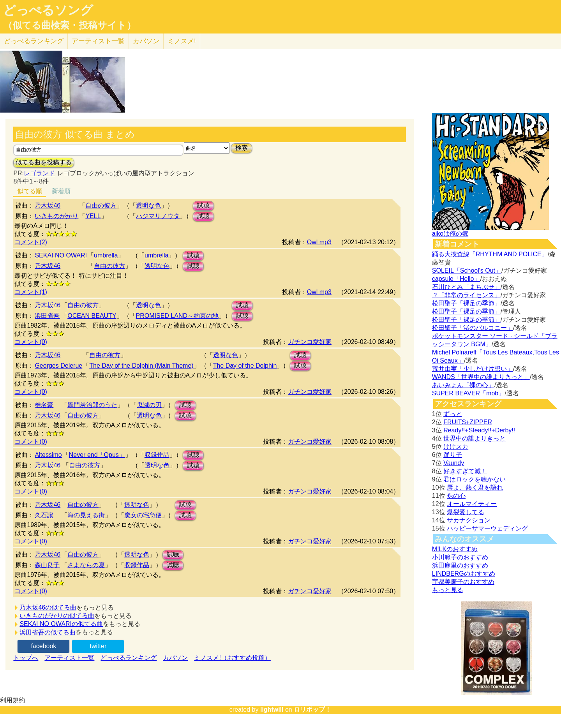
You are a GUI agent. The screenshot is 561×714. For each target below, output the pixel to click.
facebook (43, 646)
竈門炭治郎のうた (92, 405)
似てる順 (29, 191)
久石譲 (44, 515)
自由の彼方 (100, 205)
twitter (98, 646)
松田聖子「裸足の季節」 (466, 303)
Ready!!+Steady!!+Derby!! (479, 430)
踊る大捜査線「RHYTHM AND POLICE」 (490, 254)
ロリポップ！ (312, 709)
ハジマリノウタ (158, 216)
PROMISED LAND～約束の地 (177, 315)
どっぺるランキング (129, 657)
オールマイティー (472, 504)
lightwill (272, 709)
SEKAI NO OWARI (61, 255)
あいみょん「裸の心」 (463, 385)
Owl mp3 (319, 242)
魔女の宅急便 (143, 515)
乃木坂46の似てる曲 (47, 607)
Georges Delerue (58, 365)
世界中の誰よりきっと (474, 438)
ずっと (452, 414)
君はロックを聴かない (474, 479)
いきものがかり (56, 216)
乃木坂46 (47, 205)
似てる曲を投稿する (44, 162)
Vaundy (453, 463)
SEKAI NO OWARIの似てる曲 (61, 624)
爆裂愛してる (465, 512)
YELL (93, 216)
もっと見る (447, 590)
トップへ (25, 657)
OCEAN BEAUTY (91, 315)
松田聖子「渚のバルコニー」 (472, 327)
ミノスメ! (182, 41)
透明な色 (148, 205)
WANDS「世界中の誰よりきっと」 (481, 377)
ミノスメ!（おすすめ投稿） (232, 657)
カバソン (146, 41)
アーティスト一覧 (69, 657)
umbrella (106, 255)
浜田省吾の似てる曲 (47, 632)
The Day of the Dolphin (245, 365)
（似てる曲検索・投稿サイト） (69, 25)
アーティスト (98, 41)
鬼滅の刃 (149, 405)
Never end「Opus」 (97, 454)
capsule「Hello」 (456, 278)
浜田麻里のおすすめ (460, 565)
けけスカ (455, 446)
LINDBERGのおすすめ (463, 573)
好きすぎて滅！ (465, 471)
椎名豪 (44, 405)
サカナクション (468, 520)
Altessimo (48, 454)
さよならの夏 (86, 565)
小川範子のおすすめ (460, 557)
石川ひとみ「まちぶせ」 (466, 287)
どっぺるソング (48, 10)
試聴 (203, 205)
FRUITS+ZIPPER (467, 422)
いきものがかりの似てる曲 (56, 615)
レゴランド (39, 173)
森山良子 (47, 565)
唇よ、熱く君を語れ (475, 487)
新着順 (61, 191)
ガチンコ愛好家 (310, 341)
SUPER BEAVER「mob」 (468, 393)
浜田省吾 (47, 315)
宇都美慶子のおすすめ (463, 581)
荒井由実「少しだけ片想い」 (472, 368)
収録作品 (157, 454)
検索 (241, 148)
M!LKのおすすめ (455, 549)
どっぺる (34, 41)
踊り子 (452, 454)
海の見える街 (86, 515)
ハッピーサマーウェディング (487, 528)
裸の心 (456, 495)
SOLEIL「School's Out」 (466, 270)
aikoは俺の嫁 (450, 233)
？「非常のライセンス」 (466, 295)
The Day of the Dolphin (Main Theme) (141, 365)
